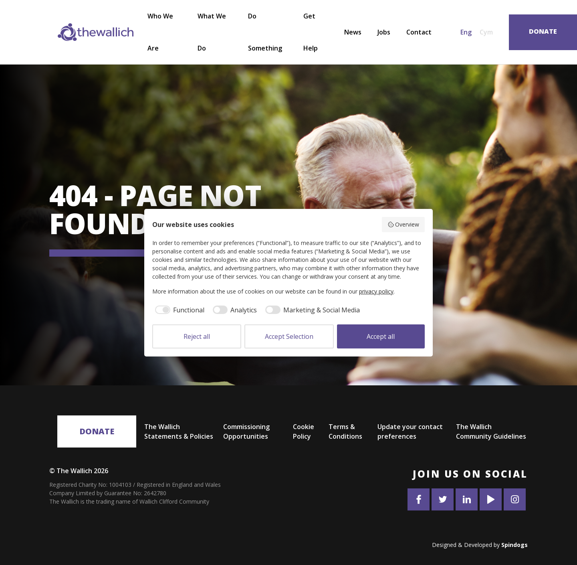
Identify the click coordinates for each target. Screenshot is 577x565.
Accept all (381, 336)
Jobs (383, 32)
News (352, 32)
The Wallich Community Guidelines (491, 431)
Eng (466, 32)
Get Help (310, 32)
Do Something (265, 32)
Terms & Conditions (345, 431)
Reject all (197, 336)
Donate (96, 431)
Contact (419, 32)
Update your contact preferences (410, 431)
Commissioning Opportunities (246, 431)
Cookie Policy (303, 431)
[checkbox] (178, 310)
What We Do (212, 32)
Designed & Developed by (480, 545)
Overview (403, 224)
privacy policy (376, 291)
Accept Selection (289, 336)
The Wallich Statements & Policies (178, 431)
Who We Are (160, 32)
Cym (486, 32)
